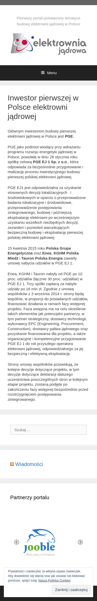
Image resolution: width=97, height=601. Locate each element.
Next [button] (80, 542)
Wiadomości (29, 464)
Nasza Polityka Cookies (54, 580)
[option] (48, 542)
